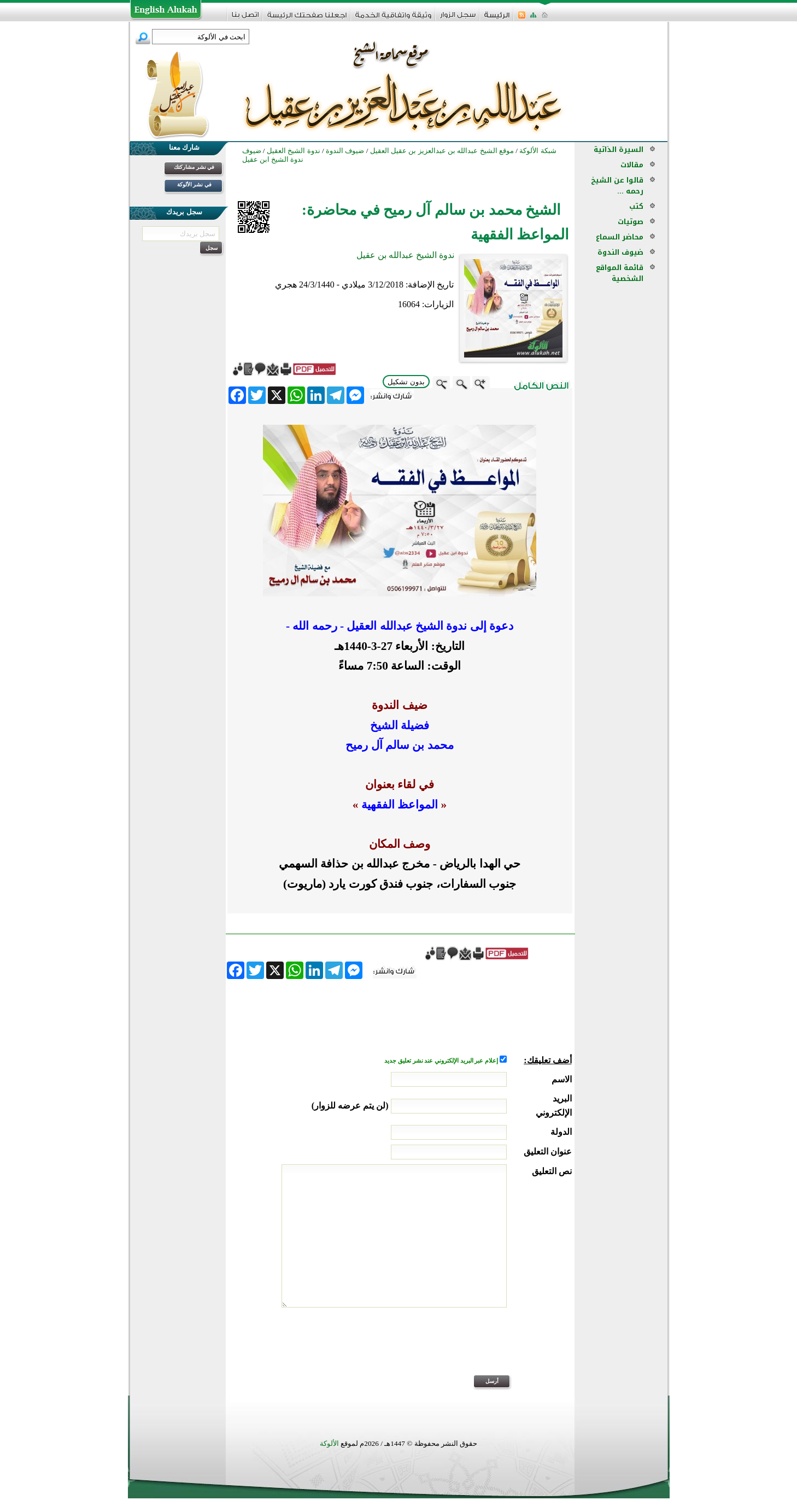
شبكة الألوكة (537, 150)
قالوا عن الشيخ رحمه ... (617, 185)
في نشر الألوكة (194, 184)
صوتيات (630, 221)
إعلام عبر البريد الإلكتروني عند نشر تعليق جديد (441, 1061)
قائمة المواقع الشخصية (619, 273)
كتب (636, 206)
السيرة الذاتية (618, 149)
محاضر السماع (619, 237)
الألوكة (329, 1443)
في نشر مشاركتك (194, 167)
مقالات (631, 165)
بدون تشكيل (406, 382)
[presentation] (489, 1348)
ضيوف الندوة (620, 252)
